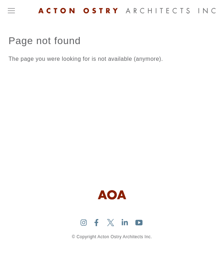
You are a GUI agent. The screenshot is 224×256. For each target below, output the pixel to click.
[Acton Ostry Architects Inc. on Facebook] (96, 223)
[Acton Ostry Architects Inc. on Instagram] (84, 223)
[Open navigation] (11, 10)
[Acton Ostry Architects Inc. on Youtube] (139, 223)
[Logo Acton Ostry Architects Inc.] (126, 10)
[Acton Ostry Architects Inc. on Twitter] (111, 223)
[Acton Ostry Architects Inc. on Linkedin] (125, 223)
